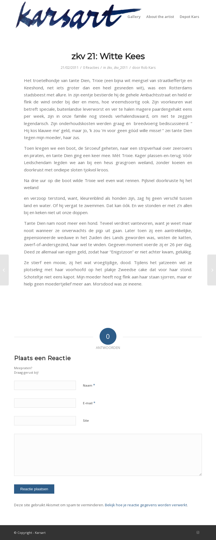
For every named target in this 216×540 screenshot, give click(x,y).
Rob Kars (148, 67)
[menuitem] (134, 16)
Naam (89, 385)
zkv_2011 (121, 67)
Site (86, 420)
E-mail (89, 402)
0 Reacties (91, 67)
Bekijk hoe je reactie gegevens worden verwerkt (146, 504)
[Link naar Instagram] (198, 532)
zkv (109, 67)
